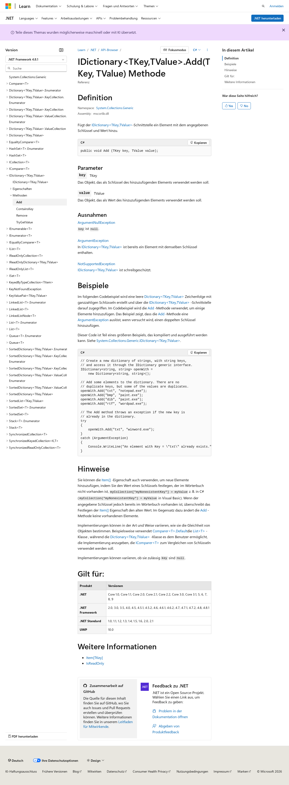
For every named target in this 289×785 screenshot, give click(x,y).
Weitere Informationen (239, 82)
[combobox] (36, 59)
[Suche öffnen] (263, 6)
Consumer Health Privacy (150, 771)
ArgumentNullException (96, 222)
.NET (93, 50)
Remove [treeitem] (21, 215)
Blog (76, 771)
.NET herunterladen (267, 18)
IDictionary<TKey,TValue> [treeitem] (31, 182)
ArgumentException (93, 240)
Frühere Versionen (54, 771)
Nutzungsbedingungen (192, 771)
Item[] (106, 479)
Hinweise (230, 70)
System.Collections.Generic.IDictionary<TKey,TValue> (138, 340)
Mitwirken (94, 771)
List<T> (199, 530)
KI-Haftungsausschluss (21, 771)
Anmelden (277, 6)
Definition (231, 58)
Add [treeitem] (19, 202)
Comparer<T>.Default (170, 530)
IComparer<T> (147, 542)
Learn (81, 50)
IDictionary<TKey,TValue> (112, 124)
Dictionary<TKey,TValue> (164, 296)
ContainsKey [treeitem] (24, 209)
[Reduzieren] (61, 50)
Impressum (221, 771)
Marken (243, 771)
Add (151, 308)
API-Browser (109, 50)
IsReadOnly (95, 663)
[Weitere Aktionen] (207, 50)
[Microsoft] (8, 6)
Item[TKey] (94, 657)
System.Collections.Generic (114, 108)
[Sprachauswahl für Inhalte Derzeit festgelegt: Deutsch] (15, 760)
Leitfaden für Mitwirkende (108, 724)
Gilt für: (229, 76)
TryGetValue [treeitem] (24, 222)
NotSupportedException (96, 263)
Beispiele (230, 64)
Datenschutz (115, 771)
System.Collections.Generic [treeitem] (27, 77)
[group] (144, 406)
